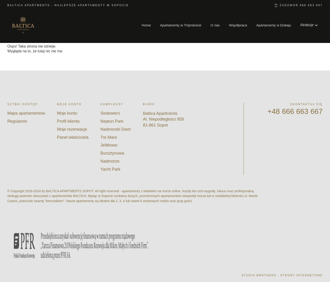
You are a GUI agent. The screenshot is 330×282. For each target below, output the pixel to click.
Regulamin (17, 121)
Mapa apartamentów (26, 113)
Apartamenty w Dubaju (273, 25)
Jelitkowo (108, 145)
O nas (215, 25)
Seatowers (110, 113)
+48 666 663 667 (295, 111)
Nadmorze (109, 161)
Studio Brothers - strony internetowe (282, 275)
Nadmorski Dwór (115, 129)
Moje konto (67, 113)
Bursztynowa (112, 153)
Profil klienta (68, 121)
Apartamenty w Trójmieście (180, 25)
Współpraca (238, 25)
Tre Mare (108, 137)
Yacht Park (110, 169)
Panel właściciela (72, 137)
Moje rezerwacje (72, 129)
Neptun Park (111, 121)
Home (146, 25)
